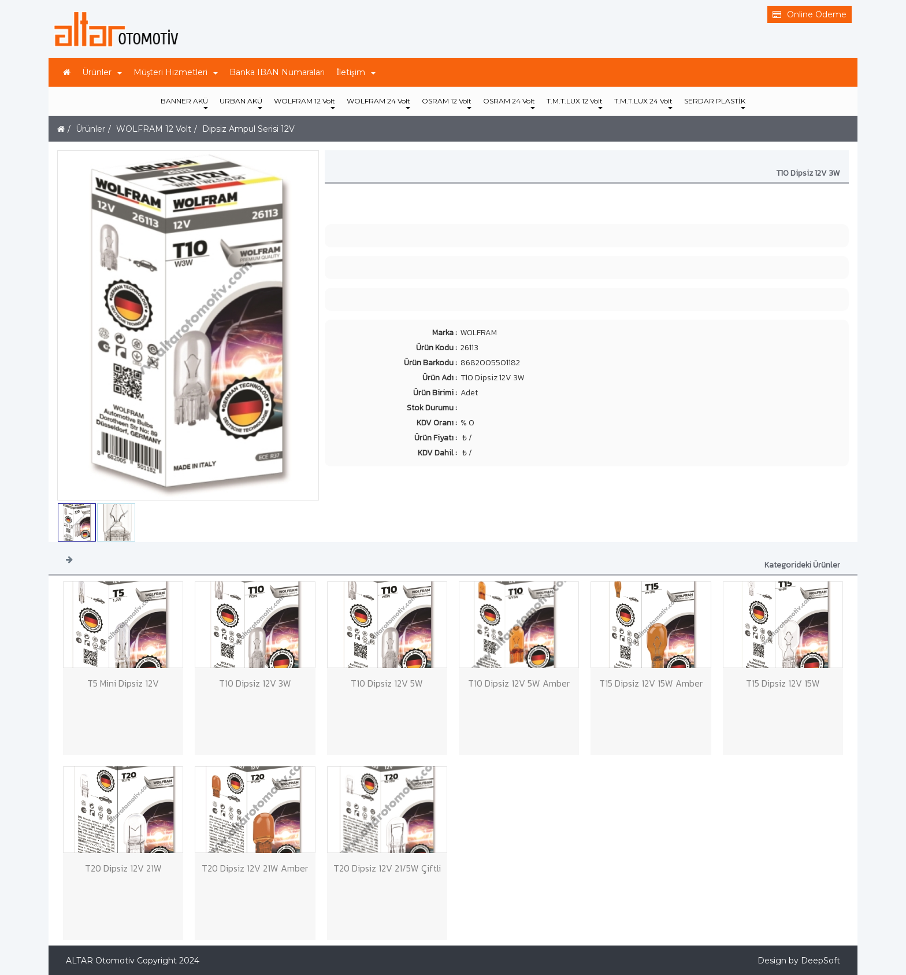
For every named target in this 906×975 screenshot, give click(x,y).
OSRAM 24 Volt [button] (509, 103)
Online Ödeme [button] (809, 14)
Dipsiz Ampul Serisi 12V (248, 129)
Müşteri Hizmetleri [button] (175, 72)
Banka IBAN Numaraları (277, 72)
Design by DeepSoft (799, 960)
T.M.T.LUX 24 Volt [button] (643, 103)
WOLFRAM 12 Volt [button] (304, 103)
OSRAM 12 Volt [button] (446, 103)
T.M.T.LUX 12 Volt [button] (575, 103)
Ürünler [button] (102, 72)
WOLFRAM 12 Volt (153, 129)
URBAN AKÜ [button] (241, 103)
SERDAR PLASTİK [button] (714, 103)
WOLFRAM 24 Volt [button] (378, 103)
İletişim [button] (355, 72)
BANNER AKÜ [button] (184, 103)
